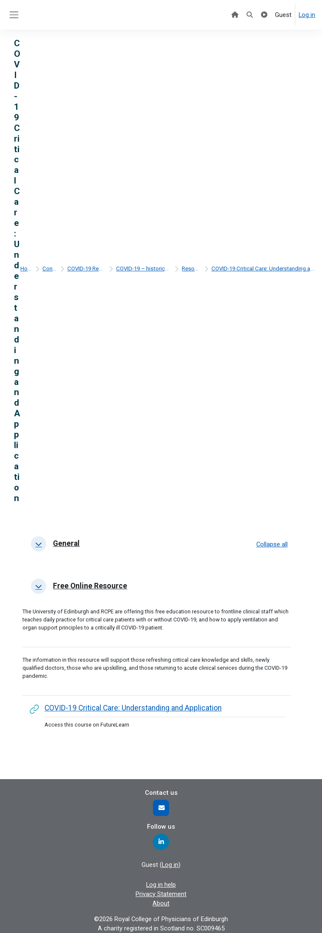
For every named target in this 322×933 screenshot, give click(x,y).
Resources (191, 268)
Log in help (161, 884)
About (161, 903)
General (66, 543)
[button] (38, 543)
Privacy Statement (161, 894)
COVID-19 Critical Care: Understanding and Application (262, 268)
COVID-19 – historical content (144, 268)
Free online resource (90, 586)
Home (26, 268)
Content (49, 268)
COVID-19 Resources (86, 268)
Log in (307, 15)
